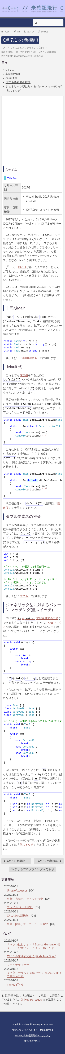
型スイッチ (26, 844)
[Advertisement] (32, 130)
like (17, 31)
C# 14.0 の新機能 (17, 915)
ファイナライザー (18, 964)
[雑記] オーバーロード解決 (31, 924)
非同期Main (13, 73)
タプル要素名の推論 (18, 82)
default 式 (11, 78)
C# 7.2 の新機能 (50, 861)
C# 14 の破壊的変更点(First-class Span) (31, 956)
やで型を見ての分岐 (37, 618)
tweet (5, 31)
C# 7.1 (10, 69)
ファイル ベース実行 (20, 907)
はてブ (29, 31)
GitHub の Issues (31, 999)
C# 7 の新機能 (14, 861)
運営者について (32, 1041)
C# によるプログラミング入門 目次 (32, 869)
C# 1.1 (22, 267)
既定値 (24, 375)
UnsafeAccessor (17, 890)
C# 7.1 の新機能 (20, 40)
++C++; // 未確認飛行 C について (32, 1035)
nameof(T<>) (15, 984)
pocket (43, 31)
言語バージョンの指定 (29, 898)
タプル (24, 596)
